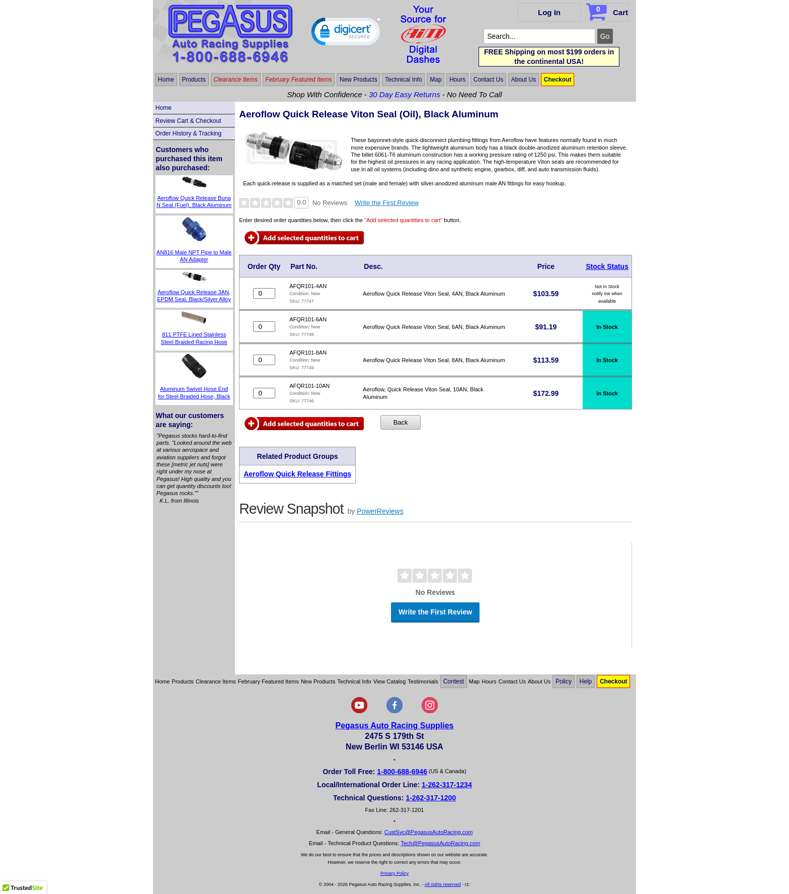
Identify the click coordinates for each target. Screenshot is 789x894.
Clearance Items (235, 79)
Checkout (558, 79)
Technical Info (403, 79)
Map (435, 79)
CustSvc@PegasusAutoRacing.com (428, 832)
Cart (608, 11)
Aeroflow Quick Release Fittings (297, 474)
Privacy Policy (394, 873)
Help (586, 681)
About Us (523, 79)
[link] (346, 34)
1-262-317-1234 (447, 785)
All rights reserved (443, 884)
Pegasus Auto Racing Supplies (394, 725)
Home (166, 79)
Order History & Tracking (188, 133)
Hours (457, 79)
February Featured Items (298, 79)
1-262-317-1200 (431, 798)
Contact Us (488, 79)
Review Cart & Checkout (188, 120)
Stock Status (607, 266)
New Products (358, 79)
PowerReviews (380, 511)
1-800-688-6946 (402, 772)
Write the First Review (387, 203)
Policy (564, 681)
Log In (549, 12)
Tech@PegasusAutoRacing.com (440, 843)
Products (193, 79)
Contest (453, 681)
